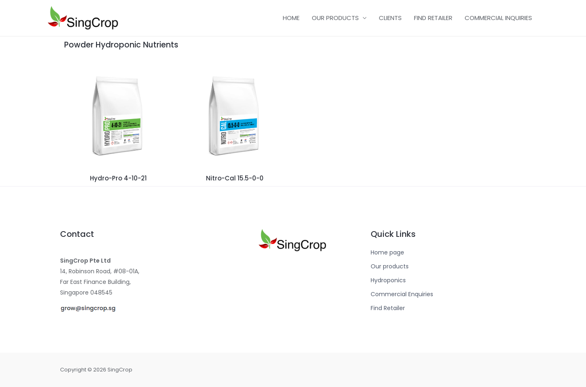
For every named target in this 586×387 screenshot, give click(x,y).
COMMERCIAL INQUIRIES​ (498, 18)
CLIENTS (390, 18)
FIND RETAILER (433, 18)
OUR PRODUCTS (335, 18)
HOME (291, 18)
